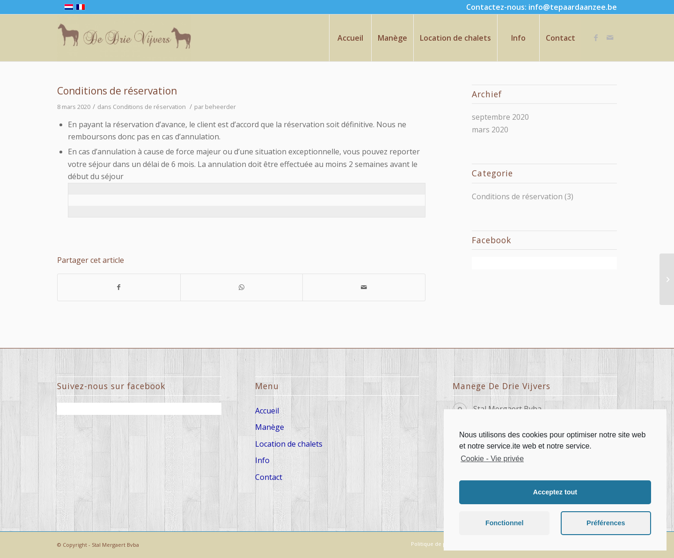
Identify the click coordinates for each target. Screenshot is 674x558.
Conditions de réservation (117, 90)
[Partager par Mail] (364, 287)
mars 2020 (490, 129)
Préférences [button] (605, 523)
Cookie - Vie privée (492, 459)
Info (262, 460)
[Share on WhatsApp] (242, 287)
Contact (268, 477)
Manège (269, 427)
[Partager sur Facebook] (119, 287)
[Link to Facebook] (596, 37)
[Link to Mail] (610, 37)
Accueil (267, 411)
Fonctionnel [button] (504, 523)
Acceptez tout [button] (555, 492)
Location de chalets (288, 444)
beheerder (220, 106)
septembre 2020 (500, 117)
